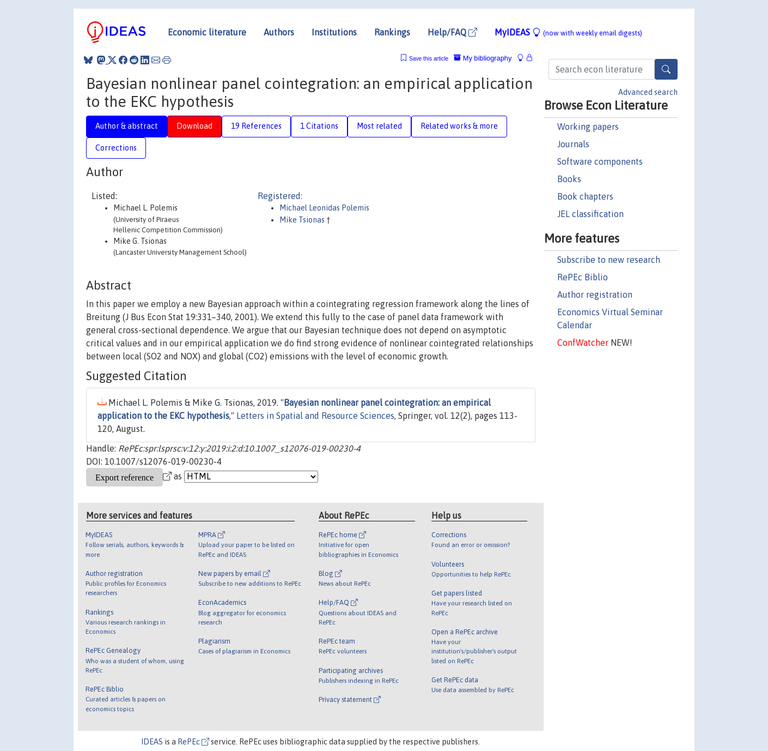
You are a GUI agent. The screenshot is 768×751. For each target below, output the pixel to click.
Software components (600, 161)
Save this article (428, 59)
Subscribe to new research (608, 260)
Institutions (334, 32)
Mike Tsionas (302, 219)
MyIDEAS (568, 32)
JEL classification (590, 214)
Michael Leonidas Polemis (324, 207)
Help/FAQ (452, 32)
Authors (279, 32)
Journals (573, 144)
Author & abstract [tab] (126, 126)
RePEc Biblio (582, 277)
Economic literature (207, 32)
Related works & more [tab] (459, 126)
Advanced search (648, 92)
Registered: (280, 196)
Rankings (392, 32)
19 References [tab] (256, 126)
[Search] (666, 69)
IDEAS (152, 741)
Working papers (588, 126)
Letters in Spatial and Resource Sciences (315, 415)
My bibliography (482, 58)
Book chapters (585, 196)
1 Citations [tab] (319, 126)
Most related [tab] (379, 126)
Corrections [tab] (116, 147)
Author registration (594, 294)
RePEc (193, 741)
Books (569, 179)
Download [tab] (194, 126)
